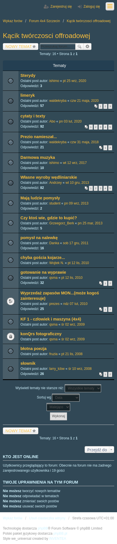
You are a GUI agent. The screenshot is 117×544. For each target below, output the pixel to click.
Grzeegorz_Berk (61, 223)
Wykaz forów (12, 518)
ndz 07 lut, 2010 (75, 304)
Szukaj (79, 46)
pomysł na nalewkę (39, 237)
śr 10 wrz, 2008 (80, 369)
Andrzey (55, 183)
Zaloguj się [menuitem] (91, 7)
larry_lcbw (56, 369)
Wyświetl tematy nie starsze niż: (58, 388)
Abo (52, 121)
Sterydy (27, 75)
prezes (54, 304)
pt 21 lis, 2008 (72, 354)
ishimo (54, 81)
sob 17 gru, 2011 (75, 243)
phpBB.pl (60, 533)
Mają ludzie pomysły (40, 198)
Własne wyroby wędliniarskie (48, 177)
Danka (54, 243)
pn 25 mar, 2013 (90, 223)
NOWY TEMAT (18, 46)
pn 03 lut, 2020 (70, 121)
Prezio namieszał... (38, 136)
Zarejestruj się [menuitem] (61, 7)
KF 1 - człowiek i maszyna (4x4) (50, 319)
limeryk (27, 95)
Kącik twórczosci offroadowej (46, 35)
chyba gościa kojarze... (42, 257)
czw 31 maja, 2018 (84, 142)
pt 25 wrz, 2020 (74, 81)
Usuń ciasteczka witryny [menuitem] (47, 518)
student (54, 203)
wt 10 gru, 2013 (77, 183)
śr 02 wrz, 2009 (73, 324)
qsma (53, 278)
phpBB (43, 528)
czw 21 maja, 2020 (84, 101)
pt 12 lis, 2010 (78, 263)
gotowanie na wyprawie (43, 272)
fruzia (53, 354)
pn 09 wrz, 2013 (76, 203)
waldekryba (57, 101)
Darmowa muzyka (37, 157)
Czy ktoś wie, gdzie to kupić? (48, 218)
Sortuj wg (58, 398)
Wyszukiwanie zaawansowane (87, 46)
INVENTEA (57, 539)
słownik (27, 363)
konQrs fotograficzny (41, 334)
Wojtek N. (56, 263)
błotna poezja (33, 348)
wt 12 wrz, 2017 (75, 163)
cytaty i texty (32, 116)
